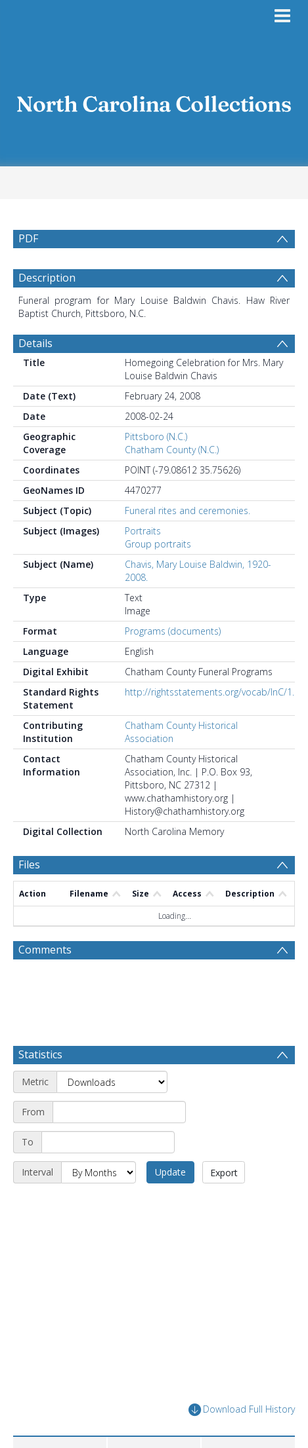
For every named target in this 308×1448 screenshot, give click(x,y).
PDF (28, 238)
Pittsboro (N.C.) (156, 436)
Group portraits (158, 544)
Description (47, 277)
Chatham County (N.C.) (172, 449)
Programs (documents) (173, 631)
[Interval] (98, 1172)
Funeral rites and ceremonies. (187, 510)
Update (170, 1172)
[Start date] (119, 1112)
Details (35, 343)
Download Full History (241, 1410)
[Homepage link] (154, 100)
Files (29, 864)
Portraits (143, 531)
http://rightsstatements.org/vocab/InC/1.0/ (214, 692)
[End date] (108, 1142)
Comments (45, 949)
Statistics (40, 1054)
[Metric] (111, 1082)
